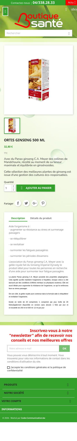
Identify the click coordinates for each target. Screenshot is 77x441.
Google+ (34, 203)
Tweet (26, 203)
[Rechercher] (38, 33)
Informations (12, 409)
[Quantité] (8, 188)
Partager (18, 203)
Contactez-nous (20, 3)
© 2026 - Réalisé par (23, 418)
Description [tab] (18, 218)
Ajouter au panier (36, 188)
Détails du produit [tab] (41, 218)
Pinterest (43, 203)
